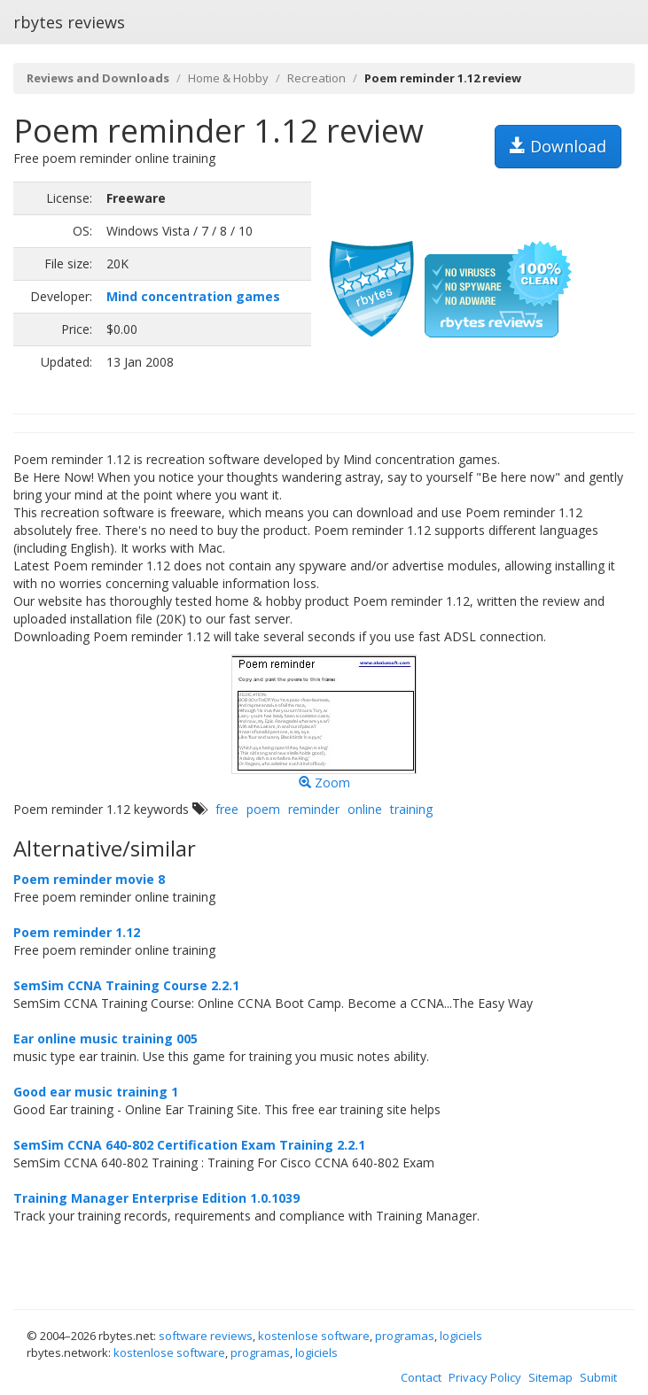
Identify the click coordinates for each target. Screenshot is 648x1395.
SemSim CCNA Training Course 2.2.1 (126, 985)
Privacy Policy (485, 1377)
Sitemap (550, 1377)
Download (558, 146)
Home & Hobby (228, 78)
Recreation (316, 78)
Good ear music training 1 (95, 1091)
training (411, 809)
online (364, 809)
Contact (421, 1377)
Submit (598, 1377)
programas (404, 1336)
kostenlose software (314, 1336)
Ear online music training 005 (105, 1038)
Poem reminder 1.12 (76, 932)
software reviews (206, 1336)
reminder (314, 809)
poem (263, 809)
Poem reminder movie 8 (89, 879)
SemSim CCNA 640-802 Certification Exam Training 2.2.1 (189, 1144)
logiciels (461, 1336)
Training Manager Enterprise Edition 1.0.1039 (156, 1198)
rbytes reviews (69, 22)
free (226, 809)
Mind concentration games (193, 296)
